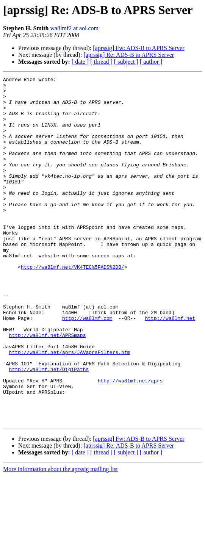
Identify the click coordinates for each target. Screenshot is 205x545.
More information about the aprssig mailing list (60, 538)
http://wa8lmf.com (87, 366)
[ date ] (80, 61)
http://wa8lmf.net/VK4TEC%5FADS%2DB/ (72, 305)
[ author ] (151, 61)
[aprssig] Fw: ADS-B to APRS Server (138, 48)
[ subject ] (126, 61)
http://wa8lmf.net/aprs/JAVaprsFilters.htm (69, 407)
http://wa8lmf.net (170, 366)
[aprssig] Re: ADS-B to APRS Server (128, 55)
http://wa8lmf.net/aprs (130, 442)
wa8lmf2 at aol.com (74, 28)
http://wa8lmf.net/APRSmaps (47, 387)
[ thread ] (101, 61)
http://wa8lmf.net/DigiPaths (49, 428)
